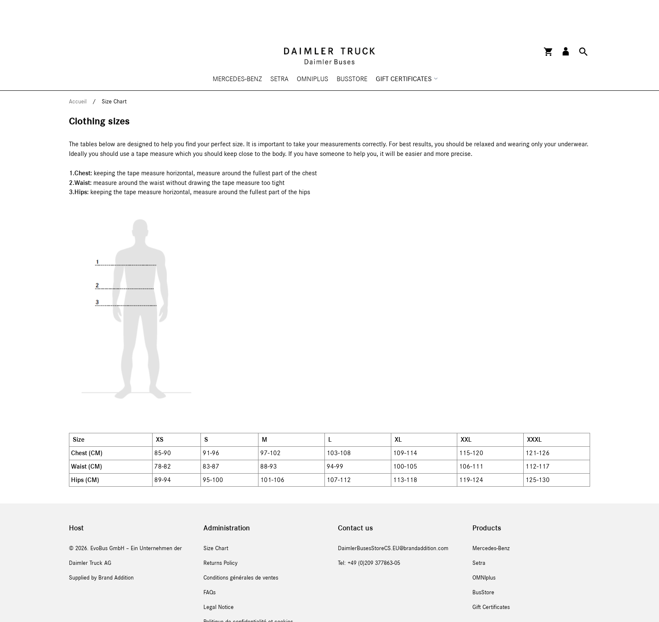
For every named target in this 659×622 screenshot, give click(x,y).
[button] (565, 18)
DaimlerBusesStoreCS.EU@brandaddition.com (393, 516)
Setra (279, 46)
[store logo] (329, 23)
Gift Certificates (491, 574)
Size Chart (215, 516)
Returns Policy (220, 530)
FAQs (209, 560)
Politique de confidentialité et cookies (248, 589)
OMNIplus (312, 46)
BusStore (352, 46)
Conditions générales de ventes (240, 545)
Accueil (78, 69)
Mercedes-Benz (237, 46)
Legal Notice (218, 574)
